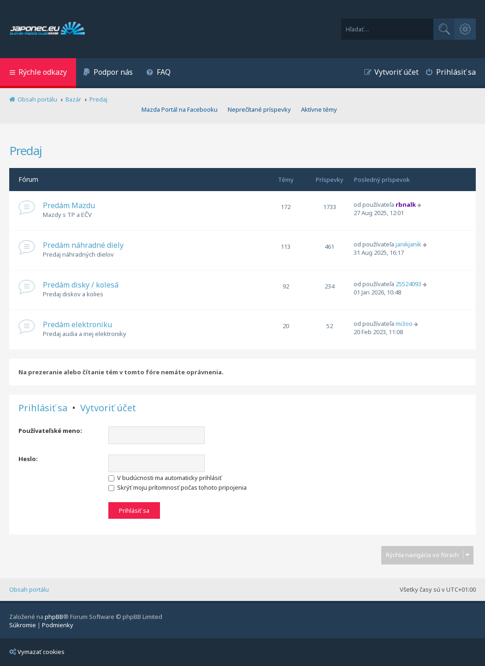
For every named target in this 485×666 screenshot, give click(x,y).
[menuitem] (108, 73)
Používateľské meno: (50, 430)
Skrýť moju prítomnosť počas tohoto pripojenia (177, 487)
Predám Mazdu (69, 205)
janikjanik (408, 244)
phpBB (54, 616)
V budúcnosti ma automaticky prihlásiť (165, 478)
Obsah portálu (29, 589)
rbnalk (406, 204)
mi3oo (404, 323)
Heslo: (28, 459)
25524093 (408, 284)
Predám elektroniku (77, 324)
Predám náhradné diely (83, 245)
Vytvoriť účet (108, 408)
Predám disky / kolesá (80, 285)
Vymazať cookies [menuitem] (37, 652)
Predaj (25, 150)
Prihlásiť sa (42, 408)
